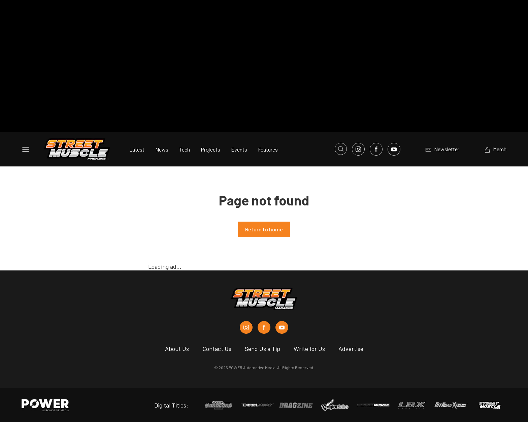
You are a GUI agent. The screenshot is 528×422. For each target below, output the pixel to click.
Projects (210, 149)
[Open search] (341, 149)
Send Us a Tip (262, 348)
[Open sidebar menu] (26, 149)
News (161, 149)
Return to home (264, 229)
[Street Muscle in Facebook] (264, 327)
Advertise (350, 348)
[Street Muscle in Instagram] (246, 327)
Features (268, 149)
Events (239, 149)
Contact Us (216, 348)
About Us (177, 348)
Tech (184, 149)
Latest (136, 149)
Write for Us (309, 348)
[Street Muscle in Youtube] (281, 327)
